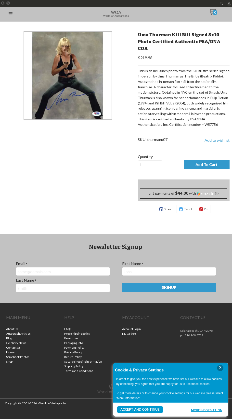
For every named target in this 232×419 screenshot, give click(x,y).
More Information (206, 410)
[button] (221, 3)
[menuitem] (29, 329)
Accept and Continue (138, 409)
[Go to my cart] (213, 14)
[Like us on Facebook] (3, 3)
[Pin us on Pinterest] (8, 3)
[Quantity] (150, 164)
